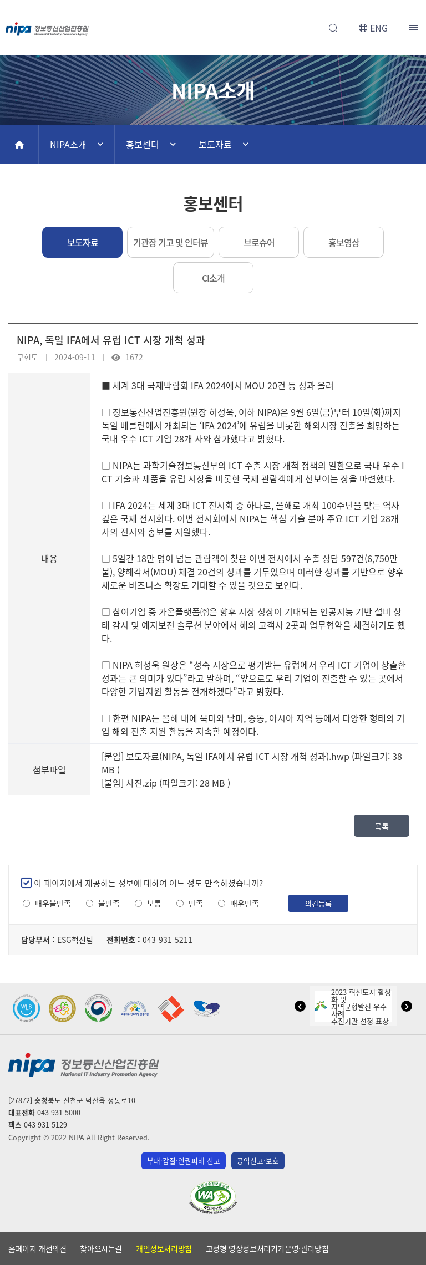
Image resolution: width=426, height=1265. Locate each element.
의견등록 (318, 903)
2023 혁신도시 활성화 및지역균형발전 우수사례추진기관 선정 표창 (353, 1006)
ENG (379, 28)
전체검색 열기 (333, 28)
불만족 (109, 903)
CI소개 (213, 277)
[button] (300, 1006)
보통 (154, 903)
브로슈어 (259, 242)
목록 (381, 826)
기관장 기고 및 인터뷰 (170, 242)
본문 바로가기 (213, 0)
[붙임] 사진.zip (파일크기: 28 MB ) (166, 782)
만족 (196, 903)
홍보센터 (142, 144)
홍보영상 (343, 242)
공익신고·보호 (258, 1160)
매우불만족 (53, 903)
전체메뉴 (414, 28)
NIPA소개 (68, 144)
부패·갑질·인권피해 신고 (183, 1160)
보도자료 (215, 144)
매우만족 (244, 903)
